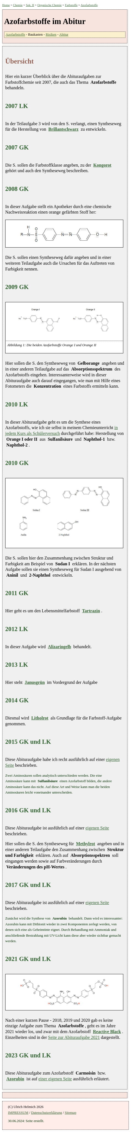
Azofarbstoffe (89, 5)
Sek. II (30, 5)
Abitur (63, 34)
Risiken (51, 34)
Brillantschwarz (63, 129)
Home (6, 5)
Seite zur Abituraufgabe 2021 (74, 1037)
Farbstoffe (71, 5)
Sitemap (70, 1113)
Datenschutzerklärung (46, 1113)
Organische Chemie (49, 5)
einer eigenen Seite (55, 1078)
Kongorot (102, 165)
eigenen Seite (97, 828)
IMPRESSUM (18, 1113)
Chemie (18, 5)
